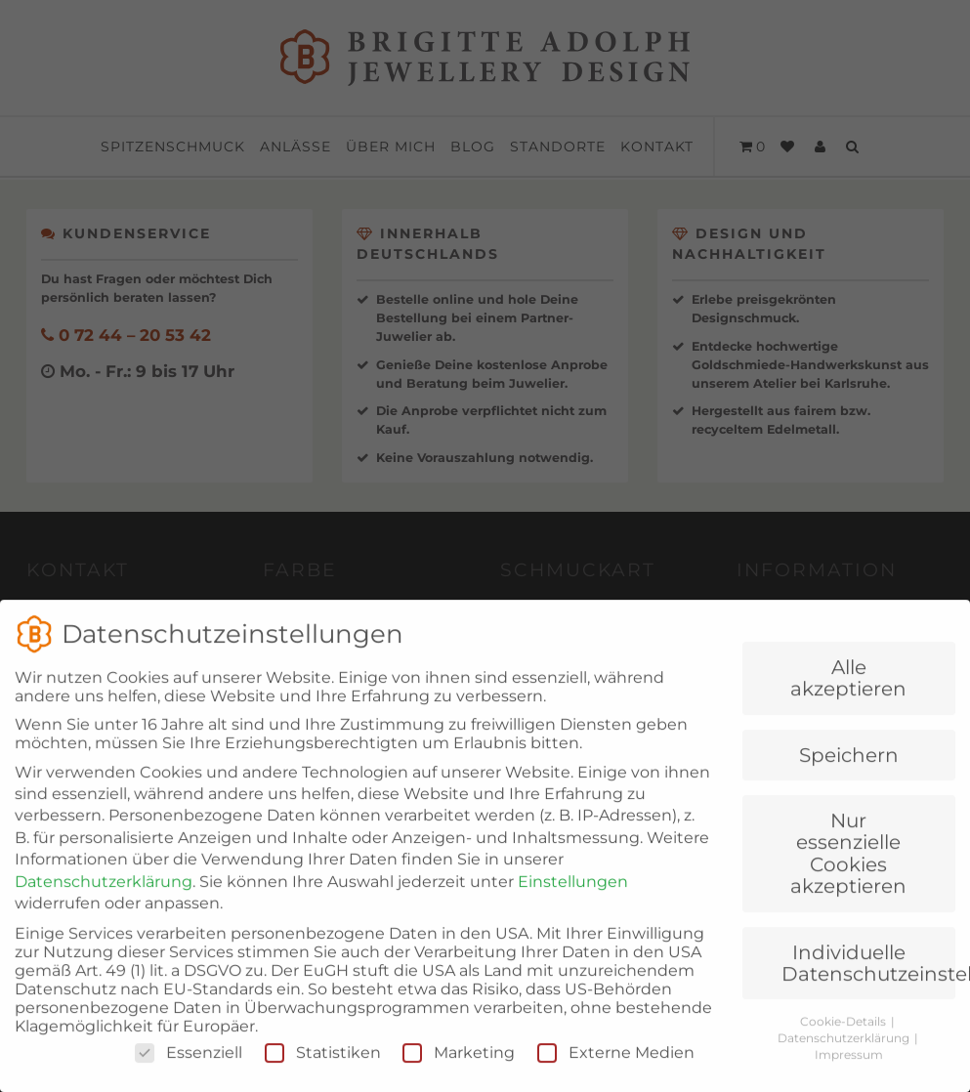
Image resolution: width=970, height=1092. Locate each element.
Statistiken (323, 1078)
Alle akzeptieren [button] (848, 703)
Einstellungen (573, 907)
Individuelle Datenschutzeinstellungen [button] (868, 988)
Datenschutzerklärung (103, 907)
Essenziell (188, 1078)
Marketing (458, 1078)
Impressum (849, 1079)
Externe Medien (616, 1078)
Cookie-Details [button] (844, 1047)
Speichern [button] (849, 780)
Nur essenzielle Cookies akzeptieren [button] (848, 878)
